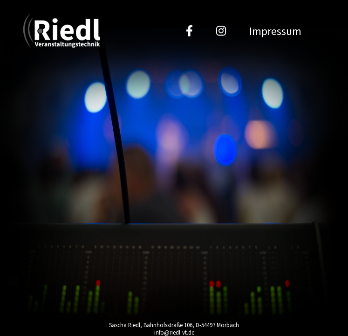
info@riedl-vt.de (174, 332)
